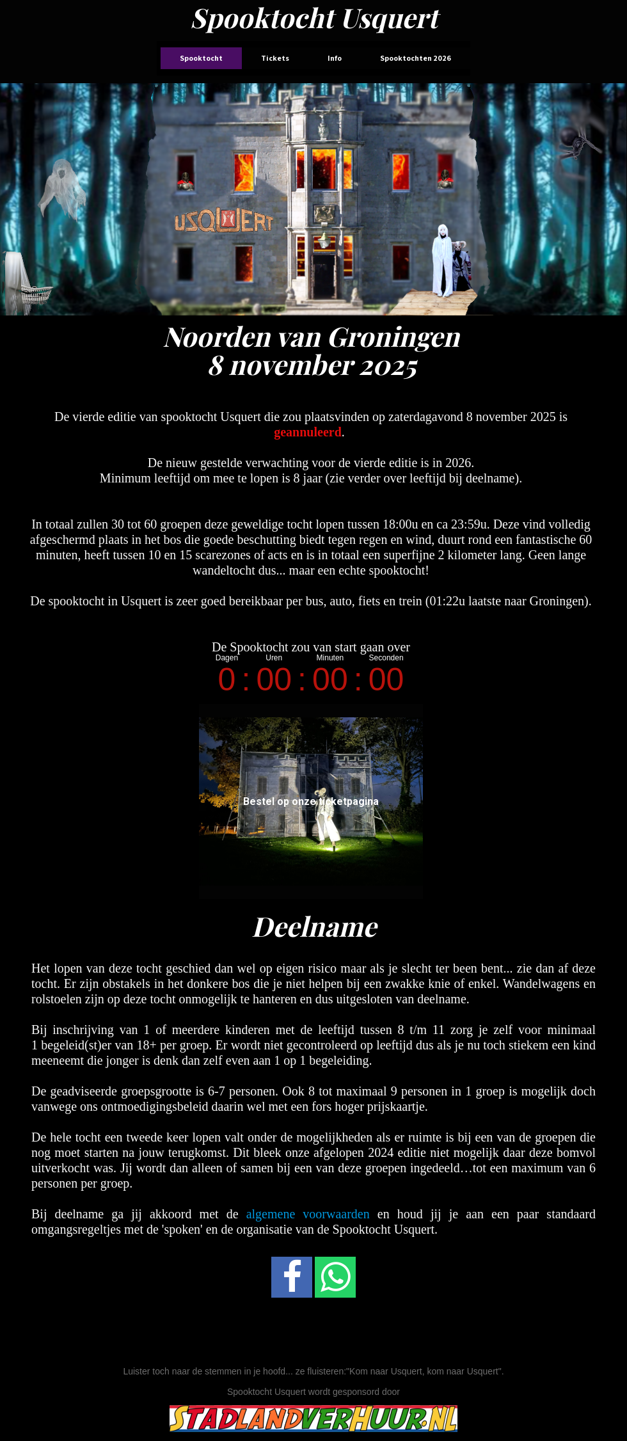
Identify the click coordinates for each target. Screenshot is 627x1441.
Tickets (275, 58)
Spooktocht (201, 58)
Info (335, 58)
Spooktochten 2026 (415, 58)
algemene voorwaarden (308, 1214)
